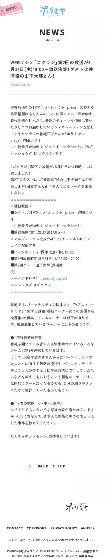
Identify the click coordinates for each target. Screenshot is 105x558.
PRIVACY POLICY (63, 528)
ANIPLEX (88, 528)
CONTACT (15, 528)
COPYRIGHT (36, 528)
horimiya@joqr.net (52, 278)
